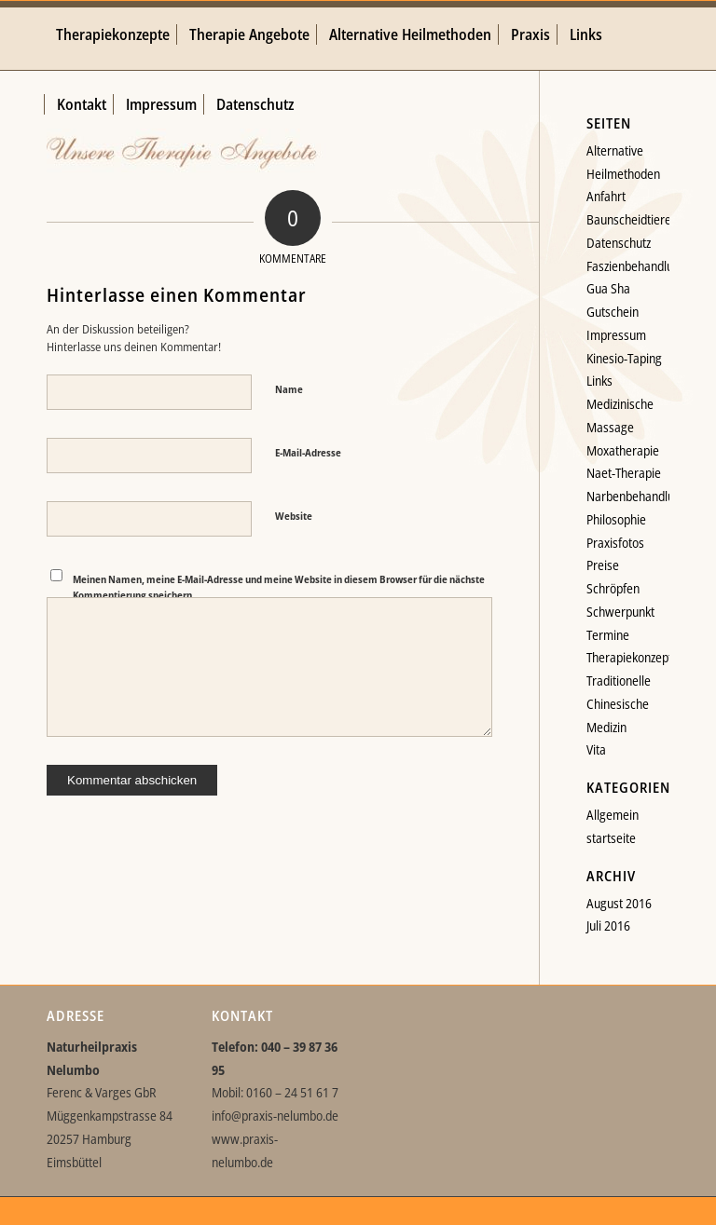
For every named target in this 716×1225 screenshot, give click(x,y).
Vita (596, 749)
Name (289, 389)
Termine (607, 635)
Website (293, 516)
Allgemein (612, 814)
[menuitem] (113, 35)
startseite (611, 838)
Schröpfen (613, 588)
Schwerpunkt (620, 611)
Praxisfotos (615, 542)
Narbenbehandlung (636, 496)
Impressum (616, 335)
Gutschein (612, 311)
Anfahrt (606, 196)
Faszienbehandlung (636, 266)
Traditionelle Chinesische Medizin (618, 704)
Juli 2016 (608, 925)
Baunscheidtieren (632, 219)
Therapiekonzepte (632, 657)
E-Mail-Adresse (308, 452)
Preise (602, 565)
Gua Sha (608, 288)
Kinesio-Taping (624, 358)
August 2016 (619, 903)
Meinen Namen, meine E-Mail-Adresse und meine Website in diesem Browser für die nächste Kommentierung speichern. (279, 587)
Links (599, 380)
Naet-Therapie (623, 473)
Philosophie (616, 519)
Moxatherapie (622, 450)
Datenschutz (618, 243)
